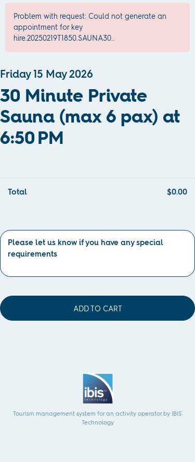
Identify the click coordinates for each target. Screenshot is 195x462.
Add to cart (97, 309)
